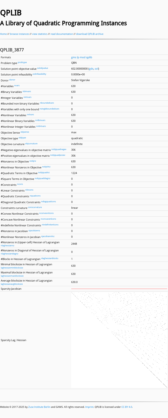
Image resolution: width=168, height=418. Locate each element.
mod (82, 57)
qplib (89, 57)
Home (3, 33)
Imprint (89, 406)
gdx (91, 68)
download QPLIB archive (89, 33)
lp (78, 57)
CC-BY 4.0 (126, 406)
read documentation (62, 33)
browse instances (19, 33)
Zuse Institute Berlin (39, 406)
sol (96, 68)
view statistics (39, 33)
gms (73, 57)
